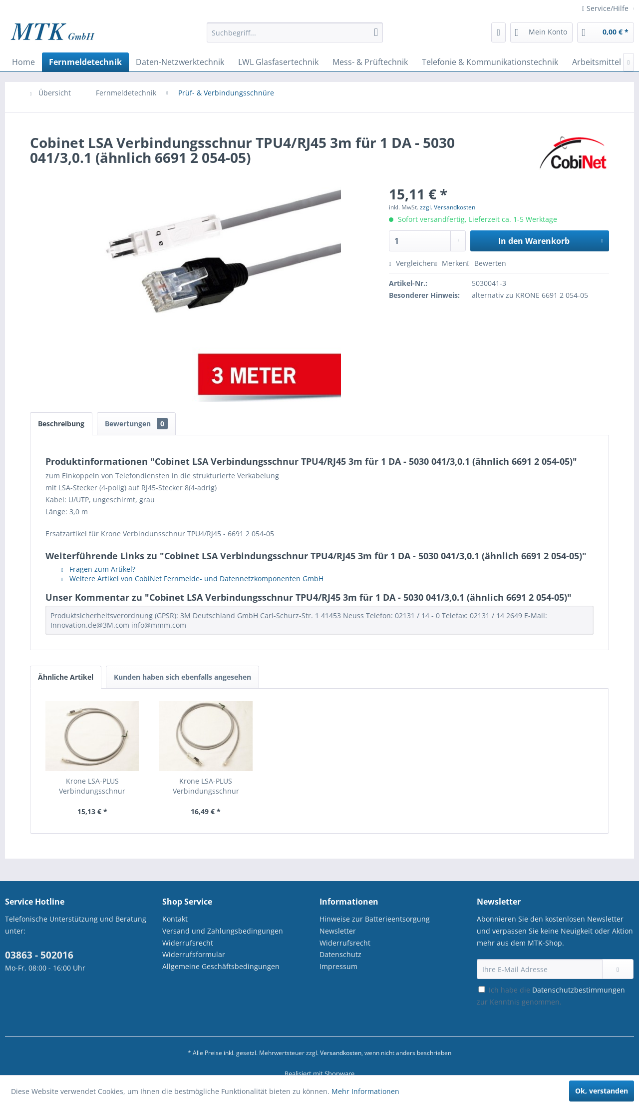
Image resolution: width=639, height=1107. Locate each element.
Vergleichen (412, 263)
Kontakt (175, 919)
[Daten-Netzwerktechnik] (180, 61)
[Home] (23, 61)
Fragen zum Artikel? (98, 569)
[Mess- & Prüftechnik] (370, 61)
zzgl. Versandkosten (447, 207)
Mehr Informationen (365, 1091)
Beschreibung (61, 423)
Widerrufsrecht (187, 943)
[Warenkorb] (605, 32)
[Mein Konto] (541, 32)
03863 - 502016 (39, 955)
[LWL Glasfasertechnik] (278, 61)
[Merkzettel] (498, 32)
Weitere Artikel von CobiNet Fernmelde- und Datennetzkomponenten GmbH (192, 578)
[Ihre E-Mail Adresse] (540, 969)
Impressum (338, 966)
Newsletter (338, 931)
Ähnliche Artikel (65, 677)
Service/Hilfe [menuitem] (606, 8)
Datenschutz (340, 954)
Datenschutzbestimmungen (578, 990)
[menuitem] (295, 37)
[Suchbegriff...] (295, 32)
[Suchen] (376, 32)
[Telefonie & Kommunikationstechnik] (490, 61)
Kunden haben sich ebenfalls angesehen (182, 677)
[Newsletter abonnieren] (618, 969)
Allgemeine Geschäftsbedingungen (221, 966)
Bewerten (486, 263)
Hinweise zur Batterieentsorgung (375, 919)
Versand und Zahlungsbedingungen (222, 931)
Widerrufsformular (193, 954)
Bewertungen (136, 423)
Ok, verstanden (601, 1091)
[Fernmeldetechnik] (85, 61)
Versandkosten (340, 1053)
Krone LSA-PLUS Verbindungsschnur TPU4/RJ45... (92, 786)
